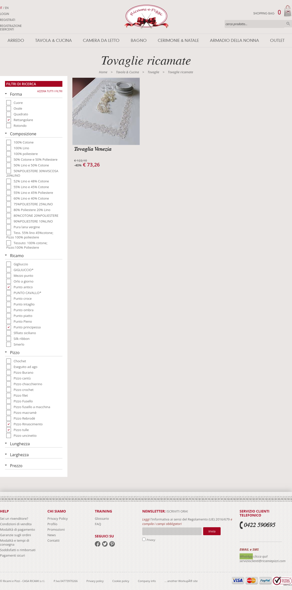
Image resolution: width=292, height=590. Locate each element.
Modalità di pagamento (17, 529)
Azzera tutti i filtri (49, 91)
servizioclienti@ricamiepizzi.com (263, 561)
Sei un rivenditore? (14, 518)
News (51, 535)
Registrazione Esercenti (11, 27)
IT (1, 8)
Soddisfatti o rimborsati (17, 550)
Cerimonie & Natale (178, 40)
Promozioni (56, 529)
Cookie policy (120, 581)
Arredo (15, 40)
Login (4, 14)
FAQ (98, 524)
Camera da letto (101, 40)
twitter (105, 544)
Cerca (288, 23)
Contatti (53, 540)
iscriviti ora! (177, 511)
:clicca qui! (260, 556)
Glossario (102, 518)
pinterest (112, 544)
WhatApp (246, 556)
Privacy (150, 540)
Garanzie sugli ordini (15, 535)
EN (6, 8)
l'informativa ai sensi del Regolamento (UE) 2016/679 (190, 519)
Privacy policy (95, 581)
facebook (97, 544)
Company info (147, 581)
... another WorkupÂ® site (181, 581)
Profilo (52, 524)
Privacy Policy (57, 518)
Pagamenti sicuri (12, 555)
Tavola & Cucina (53, 40)
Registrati (7, 20)
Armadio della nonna (234, 40)
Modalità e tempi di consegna (14, 542)
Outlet (277, 40)
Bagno (139, 40)
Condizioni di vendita (16, 524)
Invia (211, 531)
